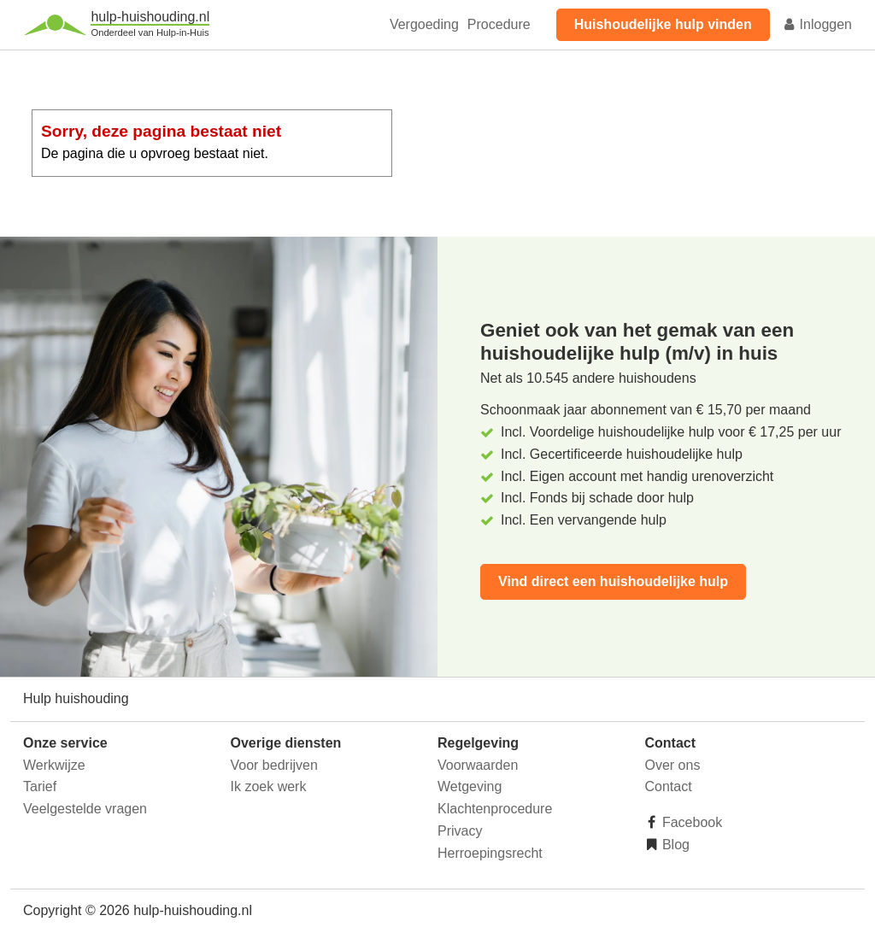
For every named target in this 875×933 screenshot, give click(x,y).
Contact (668, 786)
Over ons (673, 765)
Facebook (691, 822)
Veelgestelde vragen (85, 808)
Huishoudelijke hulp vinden (663, 24)
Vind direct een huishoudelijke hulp (613, 581)
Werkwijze (54, 765)
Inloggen (817, 24)
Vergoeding (424, 24)
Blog (674, 844)
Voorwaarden (478, 765)
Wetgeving (470, 786)
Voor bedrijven (274, 765)
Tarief (39, 786)
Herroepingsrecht (490, 853)
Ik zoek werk (269, 786)
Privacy (460, 831)
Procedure (499, 24)
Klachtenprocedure (495, 808)
